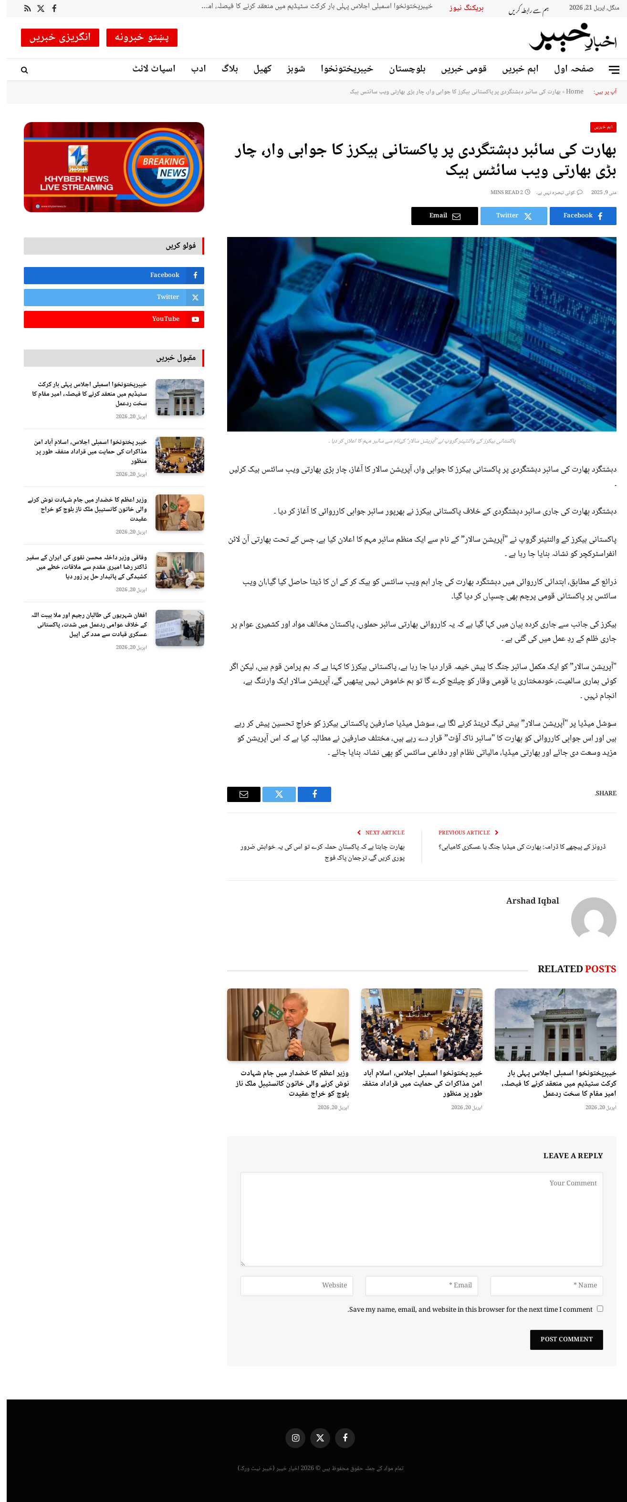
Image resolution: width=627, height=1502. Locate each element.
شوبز (289, 69)
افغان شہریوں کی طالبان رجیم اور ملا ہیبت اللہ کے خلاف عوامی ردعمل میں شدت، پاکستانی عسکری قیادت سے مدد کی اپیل (82, 625)
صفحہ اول (567, 69)
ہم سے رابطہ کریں (522, 9)
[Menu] (607, 70)
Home (568, 92)
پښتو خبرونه (135, 38)
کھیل (256, 69)
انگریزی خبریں (53, 38)
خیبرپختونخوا (340, 69)
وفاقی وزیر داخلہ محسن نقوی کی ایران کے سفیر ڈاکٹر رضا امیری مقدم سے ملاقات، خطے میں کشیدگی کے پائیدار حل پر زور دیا (80, 567)
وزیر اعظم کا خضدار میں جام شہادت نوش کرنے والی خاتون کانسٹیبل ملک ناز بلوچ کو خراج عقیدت (285, 1084)
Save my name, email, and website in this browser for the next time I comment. (463, 1310)
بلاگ (223, 69)
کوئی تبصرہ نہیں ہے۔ (553, 192)
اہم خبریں (513, 69)
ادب (191, 69)
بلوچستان (400, 69)
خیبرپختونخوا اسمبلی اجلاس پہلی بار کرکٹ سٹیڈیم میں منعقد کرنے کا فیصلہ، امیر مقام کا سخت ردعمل (307, 7)
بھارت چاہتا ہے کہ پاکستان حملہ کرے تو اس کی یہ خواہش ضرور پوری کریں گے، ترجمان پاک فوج (316, 852)
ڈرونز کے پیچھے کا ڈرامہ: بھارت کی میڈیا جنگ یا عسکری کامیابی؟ (515, 847)
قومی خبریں (457, 69)
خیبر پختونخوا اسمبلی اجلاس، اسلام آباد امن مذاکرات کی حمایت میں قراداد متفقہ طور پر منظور (415, 1084)
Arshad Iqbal (526, 902)
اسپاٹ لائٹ (147, 69)
